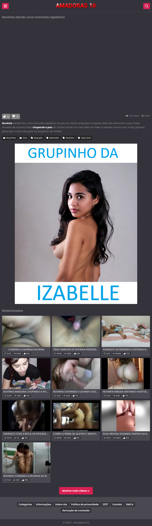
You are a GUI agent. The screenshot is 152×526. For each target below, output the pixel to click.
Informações (43, 504)
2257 (105, 504)
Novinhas (11, 137)
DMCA (129, 504)
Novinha (70, 137)
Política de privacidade (85, 504)
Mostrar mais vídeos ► (76, 490)
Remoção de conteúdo (75, 510)
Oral (25, 137)
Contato (117, 504)
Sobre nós (61, 504)
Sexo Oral (86, 137)
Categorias (25, 504)
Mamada (54, 137)
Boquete (38, 137)
